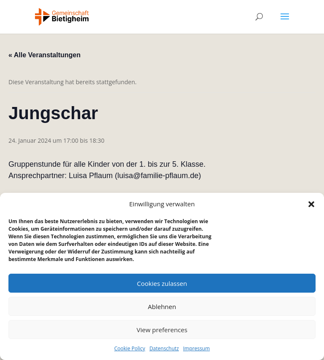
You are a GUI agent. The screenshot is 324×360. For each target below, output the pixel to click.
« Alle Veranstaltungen (44, 55)
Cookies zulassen (162, 283)
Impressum (196, 348)
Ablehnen (162, 306)
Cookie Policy (129, 348)
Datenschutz (164, 348)
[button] (311, 204)
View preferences (162, 329)
